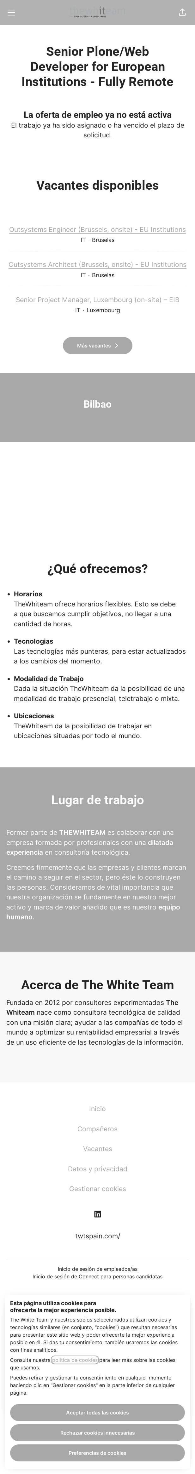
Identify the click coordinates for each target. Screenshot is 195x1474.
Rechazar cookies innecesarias (97, 1433)
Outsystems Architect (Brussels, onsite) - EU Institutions (97, 265)
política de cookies (75, 1360)
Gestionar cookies (97, 1189)
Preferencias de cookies (97, 1453)
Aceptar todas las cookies (97, 1412)
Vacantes (97, 1149)
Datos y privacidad (97, 1169)
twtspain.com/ (97, 1236)
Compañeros (97, 1129)
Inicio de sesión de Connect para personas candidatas (97, 1276)
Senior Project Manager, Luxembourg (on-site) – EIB (98, 300)
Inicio (97, 1109)
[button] (182, 12)
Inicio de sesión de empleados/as (97, 1269)
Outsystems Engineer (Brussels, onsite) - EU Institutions (97, 230)
